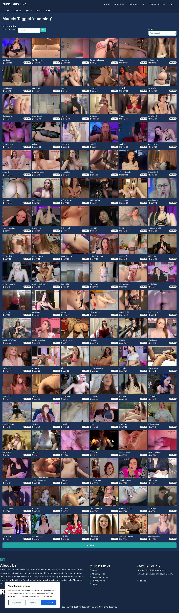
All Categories (98, 574)
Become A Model (100, 577)
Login (171, 4)
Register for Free (157, 4)
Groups (28, 10)
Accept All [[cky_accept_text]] (49, 603)
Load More (89, 545)
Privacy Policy (98, 580)
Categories (119, 4)
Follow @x (142, 580)
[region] (32, 595)
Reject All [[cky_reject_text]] (32, 603)
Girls (7, 10)
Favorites (133, 4)
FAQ (143, 4)
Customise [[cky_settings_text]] (16, 603)
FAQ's (94, 584)
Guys (38, 10)
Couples (17, 10)
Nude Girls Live (14, 4)
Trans (47, 10)
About (95, 570)
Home (107, 4)
